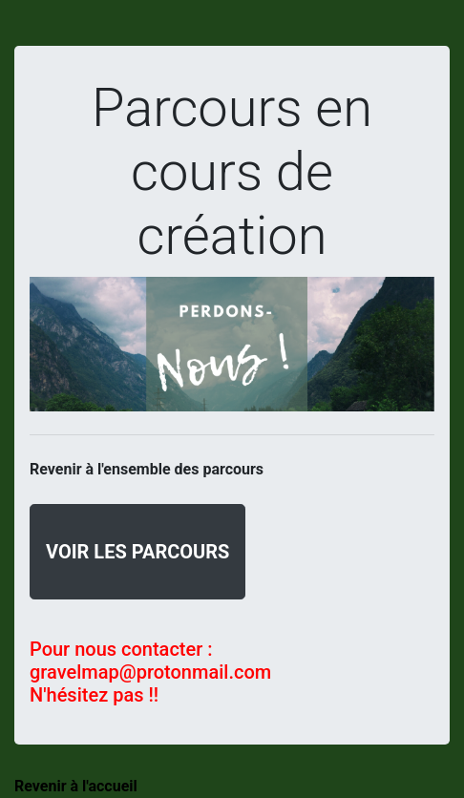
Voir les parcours (137, 551)
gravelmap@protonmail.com (150, 672)
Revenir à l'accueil (75, 786)
